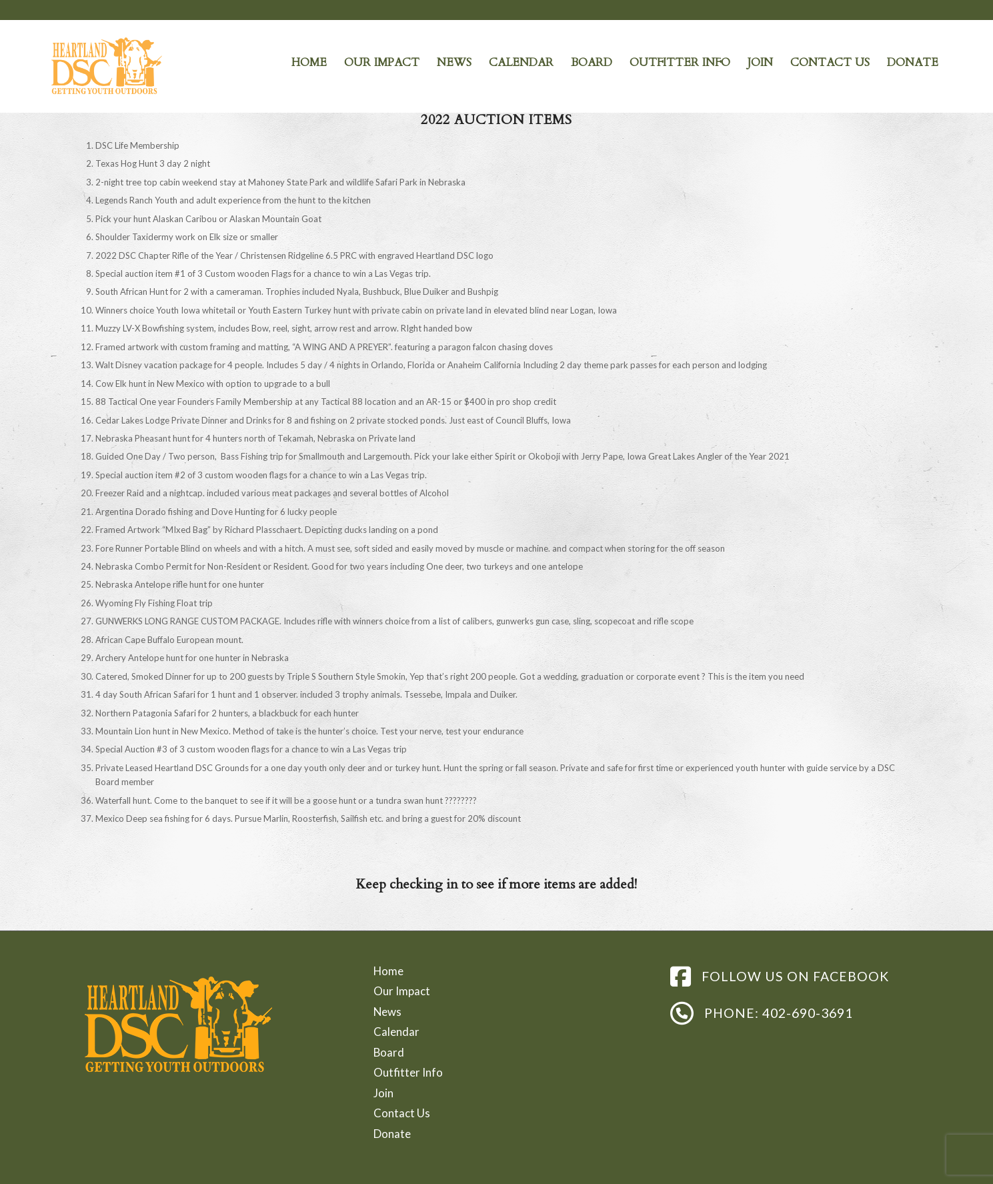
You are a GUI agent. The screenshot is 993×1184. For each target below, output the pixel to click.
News (387, 1012)
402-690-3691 (807, 1013)
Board (388, 1052)
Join (383, 1093)
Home (388, 971)
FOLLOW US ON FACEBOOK (795, 976)
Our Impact (401, 991)
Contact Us (401, 1113)
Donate (392, 1134)
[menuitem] (309, 63)
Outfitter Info (408, 1072)
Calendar (396, 1032)
